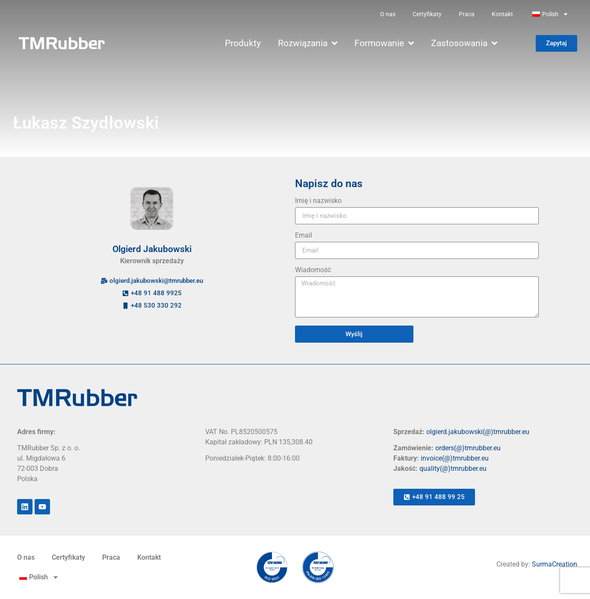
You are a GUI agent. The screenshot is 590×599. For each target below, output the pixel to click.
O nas (387, 14)
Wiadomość (313, 270)
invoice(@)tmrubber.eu (455, 458)
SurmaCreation (554, 564)
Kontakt (502, 14)
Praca (467, 14)
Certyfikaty (427, 14)
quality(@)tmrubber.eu (453, 468)
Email (303, 235)
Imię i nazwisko (318, 201)
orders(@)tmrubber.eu (468, 448)
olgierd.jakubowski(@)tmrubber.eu (477, 432)
